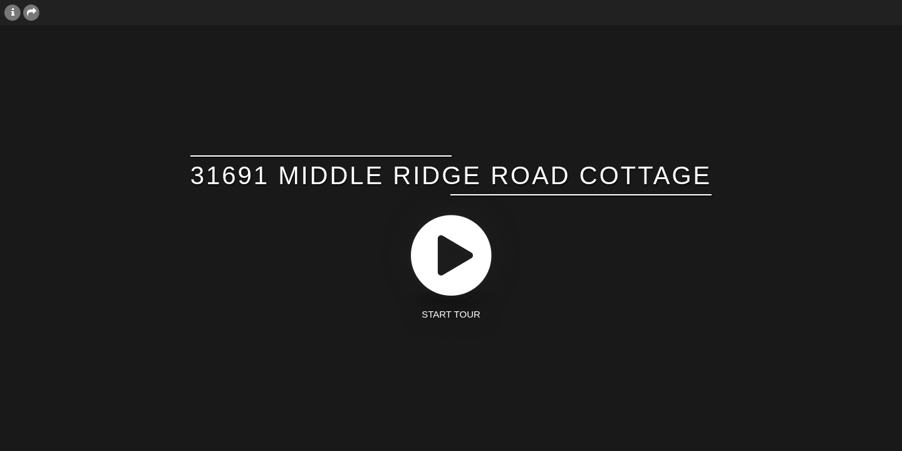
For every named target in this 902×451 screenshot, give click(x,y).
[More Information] (12, 12)
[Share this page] (31, 12)
